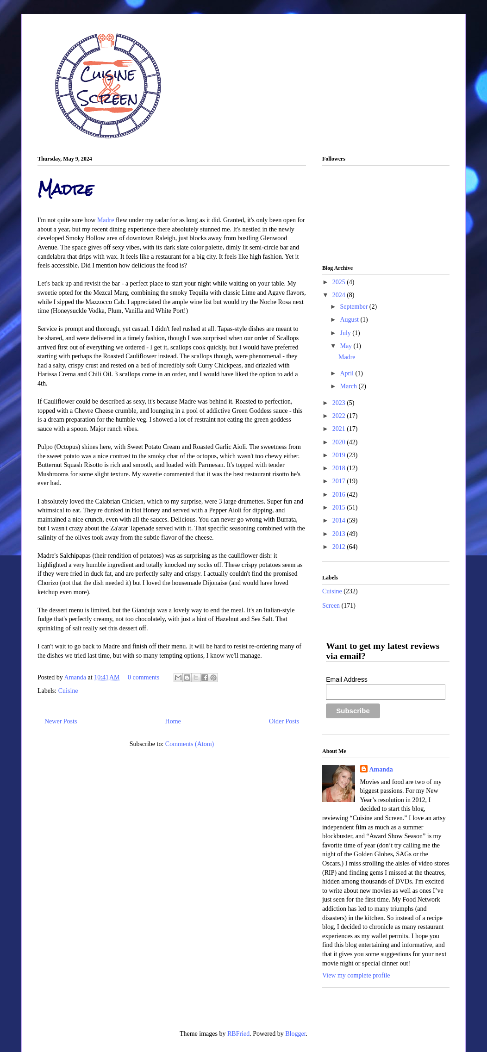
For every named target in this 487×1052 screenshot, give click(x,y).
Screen (331, 605)
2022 (339, 415)
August (350, 319)
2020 (339, 442)
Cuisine (68, 690)
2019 (339, 455)
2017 (339, 481)
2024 (339, 295)
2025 (339, 282)
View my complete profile (356, 975)
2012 (339, 546)
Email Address (346, 679)
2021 (339, 428)
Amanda (76, 677)
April (347, 373)
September (354, 306)
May (346, 345)
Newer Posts (60, 721)
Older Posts (284, 721)
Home (173, 721)
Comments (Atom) (189, 744)
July (346, 333)
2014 (339, 520)
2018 (339, 468)
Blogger (295, 1033)
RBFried (238, 1033)
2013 (339, 533)
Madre (65, 189)
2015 (339, 507)
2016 (339, 494)
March (349, 386)
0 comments (143, 677)
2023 (339, 402)
